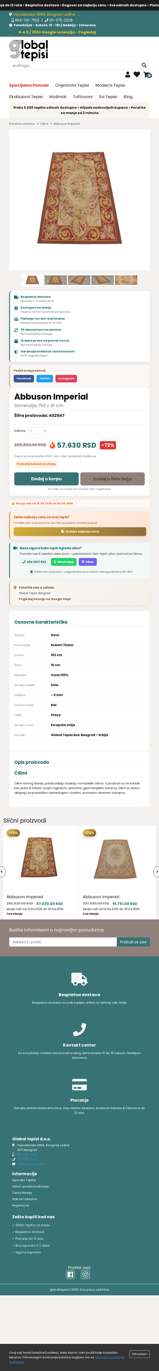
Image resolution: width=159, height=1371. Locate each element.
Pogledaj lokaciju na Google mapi (45, 599)
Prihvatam (139, 1354)
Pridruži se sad (133, 942)
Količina (19, 431)
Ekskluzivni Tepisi (26, 97)
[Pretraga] (144, 65)
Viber (88, 562)
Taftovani (82, 97)
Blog (128, 97)
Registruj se (20, 1205)
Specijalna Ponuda (29, 85)
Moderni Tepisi (110, 85)
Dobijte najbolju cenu (80, 531)
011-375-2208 (61, 20)
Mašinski (57, 97)
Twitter (44, 378)
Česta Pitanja (22, 1193)
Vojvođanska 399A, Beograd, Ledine (44, 14)
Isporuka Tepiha (24, 1180)
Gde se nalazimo (24, 1199)
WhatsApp (64, 562)
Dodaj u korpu (46, 479)
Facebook (24, 378)
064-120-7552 (27, 20)
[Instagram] (85, 1274)
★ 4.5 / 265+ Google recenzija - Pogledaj (57, 32)
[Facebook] (70, 1274)
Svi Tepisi (108, 97)
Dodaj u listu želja (112, 479)
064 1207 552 (34, 562)
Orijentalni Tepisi (72, 85)
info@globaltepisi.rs (32, 1164)
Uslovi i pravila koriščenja (30, 1186)
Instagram (66, 378)
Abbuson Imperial (25, 897)
